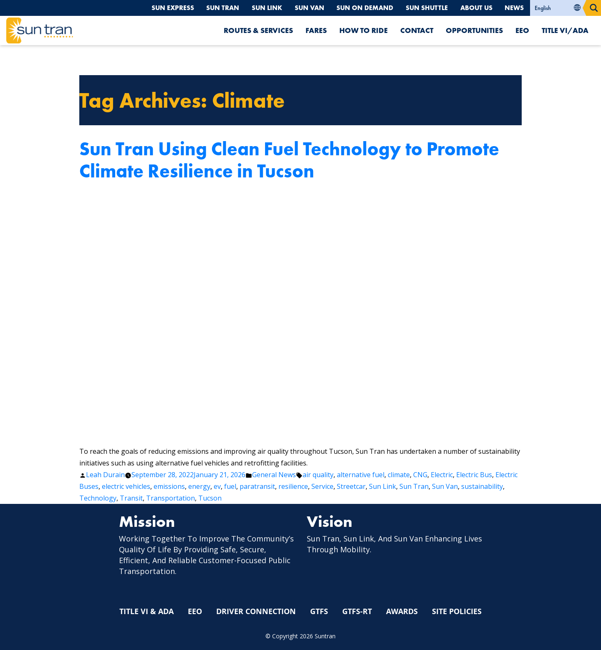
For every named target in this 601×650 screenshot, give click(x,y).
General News (274, 474)
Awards (402, 612)
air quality (318, 474)
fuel (230, 486)
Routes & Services (258, 30)
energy (199, 486)
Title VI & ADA (146, 612)
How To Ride (363, 30)
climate (399, 474)
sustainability (482, 486)
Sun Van (306, 7)
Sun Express (167, 7)
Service (322, 486)
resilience (293, 486)
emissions (169, 486)
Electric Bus (474, 474)
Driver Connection (256, 612)
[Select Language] (558, 8)
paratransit (257, 486)
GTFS (319, 612)
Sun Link (262, 7)
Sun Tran (218, 7)
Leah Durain (105, 474)
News (514, 7)
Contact (416, 30)
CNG (420, 474)
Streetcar (351, 486)
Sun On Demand (362, 7)
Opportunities (474, 30)
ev (217, 486)
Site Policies (457, 612)
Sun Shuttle (425, 7)
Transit (131, 498)
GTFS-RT (357, 612)
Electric (442, 474)
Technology (97, 498)
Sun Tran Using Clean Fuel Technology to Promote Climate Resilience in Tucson (289, 159)
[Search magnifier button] (594, 8)
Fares (316, 30)
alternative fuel (360, 474)
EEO (522, 30)
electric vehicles (126, 486)
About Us (475, 7)
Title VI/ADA (565, 30)
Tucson (210, 498)
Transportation (170, 498)
